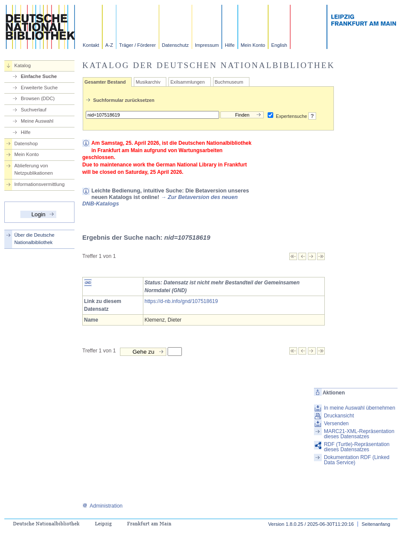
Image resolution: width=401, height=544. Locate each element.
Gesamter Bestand (105, 82)
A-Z (109, 45)
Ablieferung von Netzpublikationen (33, 169)
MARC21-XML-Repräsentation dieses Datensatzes (359, 434)
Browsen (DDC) (38, 98)
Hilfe (229, 45)
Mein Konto (253, 45)
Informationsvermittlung (39, 184)
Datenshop (26, 143)
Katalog (22, 65)
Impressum (207, 45)
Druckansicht (339, 416)
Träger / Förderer (137, 45)
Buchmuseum (229, 82)
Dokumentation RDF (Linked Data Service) (356, 460)
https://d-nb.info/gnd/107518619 (181, 301)
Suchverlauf (33, 109)
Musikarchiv (148, 82)
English (279, 45)
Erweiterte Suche (39, 87)
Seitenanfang (376, 524)
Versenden (336, 423)
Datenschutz (175, 45)
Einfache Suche (39, 76)
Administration (102, 506)
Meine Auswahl (37, 121)
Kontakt (91, 45)
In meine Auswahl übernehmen (359, 408)
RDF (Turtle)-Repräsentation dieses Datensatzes (357, 447)
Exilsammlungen (187, 82)
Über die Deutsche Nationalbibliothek (34, 238)
